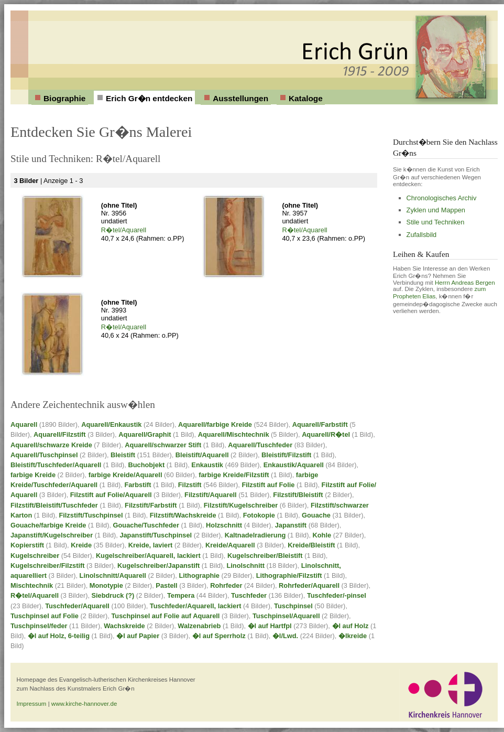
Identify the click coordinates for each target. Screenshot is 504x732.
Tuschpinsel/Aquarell (286, 616)
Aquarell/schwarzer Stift (163, 445)
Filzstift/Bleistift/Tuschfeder (54, 505)
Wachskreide (124, 626)
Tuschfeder (249, 595)
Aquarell (23, 424)
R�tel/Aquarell (123, 230)
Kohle (322, 535)
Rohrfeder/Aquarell (309, 585)
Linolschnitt (245, 565)
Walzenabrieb (199, 626)
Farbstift (137, 485)
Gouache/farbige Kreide (48, 525)
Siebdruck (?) (113, 595)
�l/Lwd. (285, 636)
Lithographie (199, 575)
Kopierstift (27, 545)
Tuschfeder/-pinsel (336, 595)
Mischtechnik (31, 585)
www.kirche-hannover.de (84, 704)
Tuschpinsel (293, 606)
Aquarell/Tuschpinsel (44, 455)
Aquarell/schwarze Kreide (51, 445)
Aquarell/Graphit (144, 434)
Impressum (32, 704)
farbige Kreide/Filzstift (234, 475)
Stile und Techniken (436, 222)
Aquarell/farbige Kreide (215, 424)
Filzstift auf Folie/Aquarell (111, 495)
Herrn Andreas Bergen (465, 282)
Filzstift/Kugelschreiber (241, 505)
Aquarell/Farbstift (320, 424)
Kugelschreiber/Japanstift (158, 565)
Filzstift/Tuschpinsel (91, 515)
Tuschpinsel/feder (39, 626)
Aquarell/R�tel (326, 434)
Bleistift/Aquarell (202, 455)
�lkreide (352, 636)
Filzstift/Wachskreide (183, 515)
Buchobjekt (146, 465)
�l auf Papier (137, 636)
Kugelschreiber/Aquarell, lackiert (148, 555)
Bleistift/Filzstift (286, 455)
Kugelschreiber (34, 555)
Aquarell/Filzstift (60, 434)
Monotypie (106, 585)
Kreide (81, 545)
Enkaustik (207, 465)
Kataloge (306, 98)
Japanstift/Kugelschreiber (51, 535)
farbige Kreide (33, 475)
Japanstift (290, 525)
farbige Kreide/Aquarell (125, 475)
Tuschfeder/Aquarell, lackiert (196, 606)
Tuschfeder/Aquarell (77, 606)
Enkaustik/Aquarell (294, 465)
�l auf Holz (350, 626)
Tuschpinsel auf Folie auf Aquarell (165, 616)
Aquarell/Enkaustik (111, 424)
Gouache (316, 515)
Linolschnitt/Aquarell (113, 575)
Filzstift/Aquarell (210, 495)
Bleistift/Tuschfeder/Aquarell (55, 465)
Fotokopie (259, 515)
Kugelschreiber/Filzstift (47, 565)
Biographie (64, 98)
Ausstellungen (240, 98)
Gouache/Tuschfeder (146, 525)
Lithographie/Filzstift (289, 575)
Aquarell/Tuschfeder (260, 445)
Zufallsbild (422, 235)
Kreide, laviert (150, 545)
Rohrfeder (226, 585)
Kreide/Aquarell (230, 545)
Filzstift (190, 485)
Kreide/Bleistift (311, 545)
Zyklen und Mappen (436, 210)
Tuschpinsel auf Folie (44, 616)
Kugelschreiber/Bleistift (265, 555)
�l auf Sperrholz (219, 636)
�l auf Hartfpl (270, 626)
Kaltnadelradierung (255, 535)
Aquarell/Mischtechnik (233, 434)
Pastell (166, 585)
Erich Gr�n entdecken (149, 98)
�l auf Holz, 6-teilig (59, 636)
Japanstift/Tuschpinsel (155, 535)
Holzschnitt (224, 525)
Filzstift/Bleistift (298, 495)
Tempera (180, 595)
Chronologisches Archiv (442, 198)
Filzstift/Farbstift (151, 505)
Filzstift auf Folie (268, 485)
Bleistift (123, 455)
